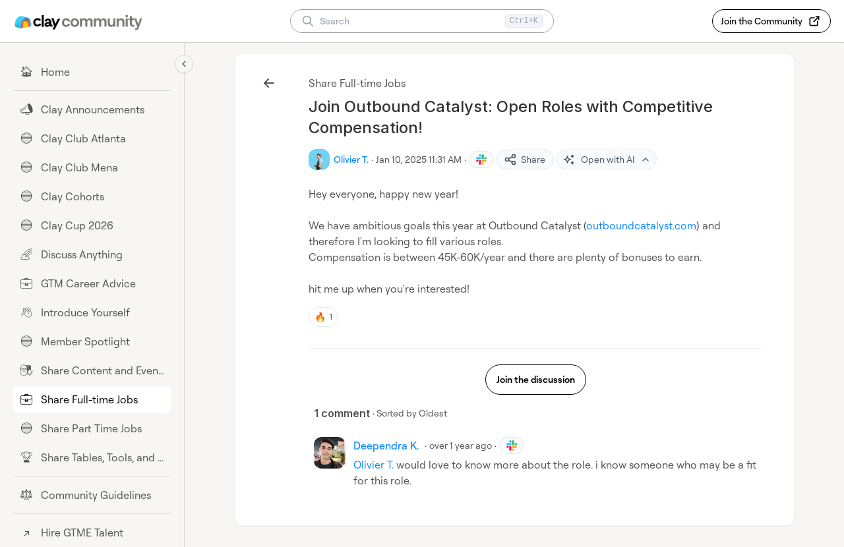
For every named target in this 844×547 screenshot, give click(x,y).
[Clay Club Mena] (92, 167)
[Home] (92, 72)
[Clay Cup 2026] (92, 225)
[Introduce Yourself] (92, 312)
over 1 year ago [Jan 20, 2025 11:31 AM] (460, 445)
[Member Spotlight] (92, 341)
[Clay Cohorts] (92, 196)
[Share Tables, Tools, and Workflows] (92, 457)
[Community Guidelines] (92, 495)
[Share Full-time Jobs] (92, 399)
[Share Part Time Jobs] (92, 428)
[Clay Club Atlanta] (92, 138)
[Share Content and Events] (92, 370)
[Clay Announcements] (92, 109)
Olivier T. (373, 464)
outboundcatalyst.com (641, 225)
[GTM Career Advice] (92, 283)
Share (524, 159)
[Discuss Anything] (92, 254)
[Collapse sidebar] (184, 64)
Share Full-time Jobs (357, 83)
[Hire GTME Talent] (92, 532)
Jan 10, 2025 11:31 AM (419, 159)
